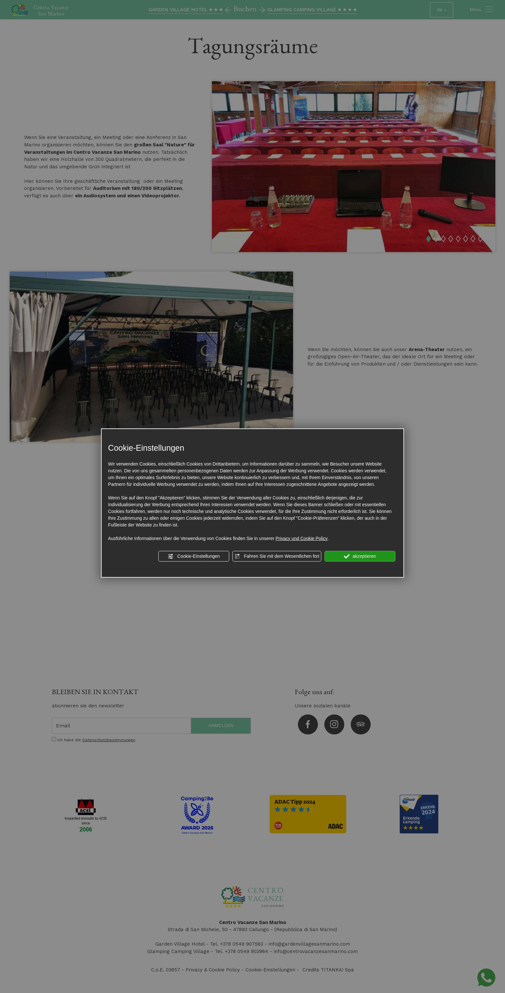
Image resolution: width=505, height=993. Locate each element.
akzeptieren (360, 556)
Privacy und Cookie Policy (301, 538)
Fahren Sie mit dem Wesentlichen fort (276, 556)
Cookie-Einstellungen (193, 556)
